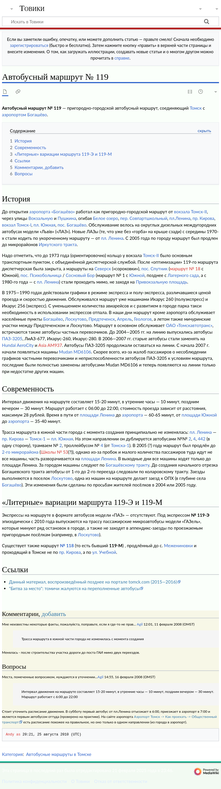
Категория (12, 754)
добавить (54, 614)
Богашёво (53, 319)
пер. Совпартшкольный (143, 218)
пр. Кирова (203, 218)
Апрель (124, 319)
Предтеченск (102, 319)
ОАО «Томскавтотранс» (189, 325)
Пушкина (67, 218)
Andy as (13, 734)
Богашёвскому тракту (127, 464)
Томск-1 (37, 438)
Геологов (143, 319)
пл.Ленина (179, 218)
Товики (32, 8)
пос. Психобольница (41, 275)
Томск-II (151, 255)
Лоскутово (75, 319)
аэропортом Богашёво (24, 114)
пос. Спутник (154, 268)
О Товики (80, 781)
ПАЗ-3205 (12, 338)
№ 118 (67, 545)
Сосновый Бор (80, 275)
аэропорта (132, 414)
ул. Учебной (104, 552)
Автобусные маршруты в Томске (58, 754)
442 (201, 438)
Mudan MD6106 (75, 351)
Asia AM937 (50, 345)
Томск (196, 108)
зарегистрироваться (29, 45)
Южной (136, 275)
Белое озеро (105, 218)
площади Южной (199, 414)
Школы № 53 (54, 452)
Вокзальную (40, 218)
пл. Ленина (112, 238)
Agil (139, 624)
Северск (102, 268)
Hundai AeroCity (18, 345)
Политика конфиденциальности (34, 781)
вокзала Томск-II (190, 211)
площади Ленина (97, 414)
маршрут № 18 (185, 268)
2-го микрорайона (20, 452)
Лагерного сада (183, 275)
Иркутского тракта (58, 244)
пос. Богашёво (72, 224)
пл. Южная (45, 224)
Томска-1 (120, 445)
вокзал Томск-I (16, 224)
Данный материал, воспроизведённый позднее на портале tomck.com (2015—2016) (93, 581)
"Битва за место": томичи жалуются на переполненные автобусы (74, 588)
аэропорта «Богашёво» (52, 211)
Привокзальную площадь (161, 281)
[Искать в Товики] (110, 21)
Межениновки (178, 545)
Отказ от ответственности (120, 781)
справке (122, 58)
